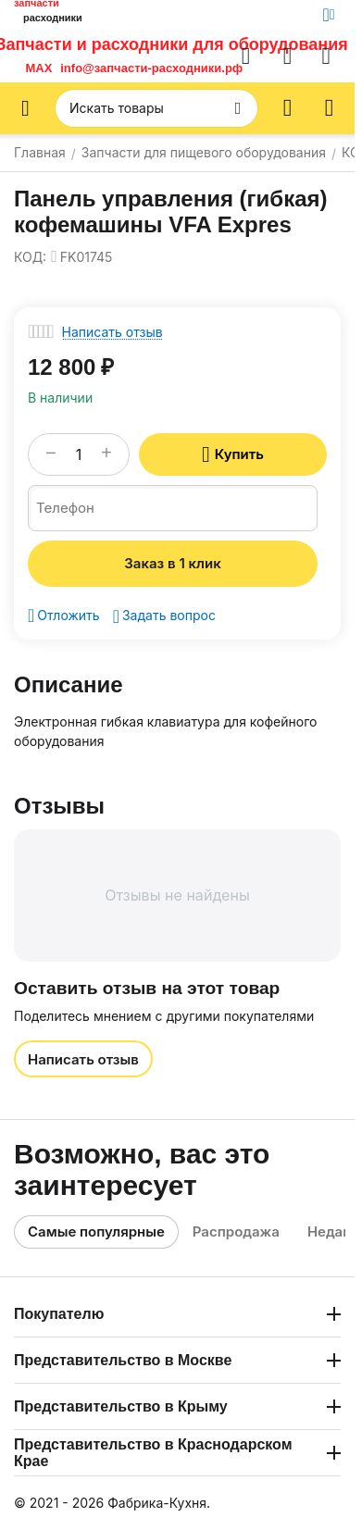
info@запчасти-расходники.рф (151, 68)
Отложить (64, 615)
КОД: (30, 257)
